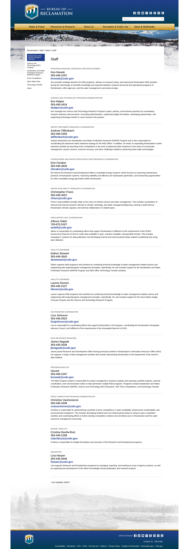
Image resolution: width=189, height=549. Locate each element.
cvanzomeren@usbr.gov (66, 406)
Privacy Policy (114, 546)
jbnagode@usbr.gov (63, 347)
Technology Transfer (34, 85)
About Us (89, 26)
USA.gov (159, 546)
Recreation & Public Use (115, 26)
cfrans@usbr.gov (61, 198)
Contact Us (148, 541)
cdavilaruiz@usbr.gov (64, 438)
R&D (42, 50)
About (48, 50)
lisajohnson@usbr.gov (65, 321)
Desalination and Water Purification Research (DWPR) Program (36, 73)
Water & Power (37, 26)
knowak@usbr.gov (62, 78)
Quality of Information (130, 546)
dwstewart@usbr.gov (64, 259)
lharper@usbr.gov (62, 461)
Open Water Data (33, 81)
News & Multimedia (143, 26)
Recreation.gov (147, 546)
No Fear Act (94, 546)
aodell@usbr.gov (61, 227)
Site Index (159, 541)
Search (162, 19)
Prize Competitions (34, 78)
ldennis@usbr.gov (62, 289)
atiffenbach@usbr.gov (64, 136)
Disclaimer (71, 546)
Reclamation (32, 50)
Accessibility (60, 546)
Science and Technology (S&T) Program (34, 65)
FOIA (85, 546)
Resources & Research (63, 26)
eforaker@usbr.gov (63, 169)
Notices (103, 546)
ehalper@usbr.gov (62, 107)
